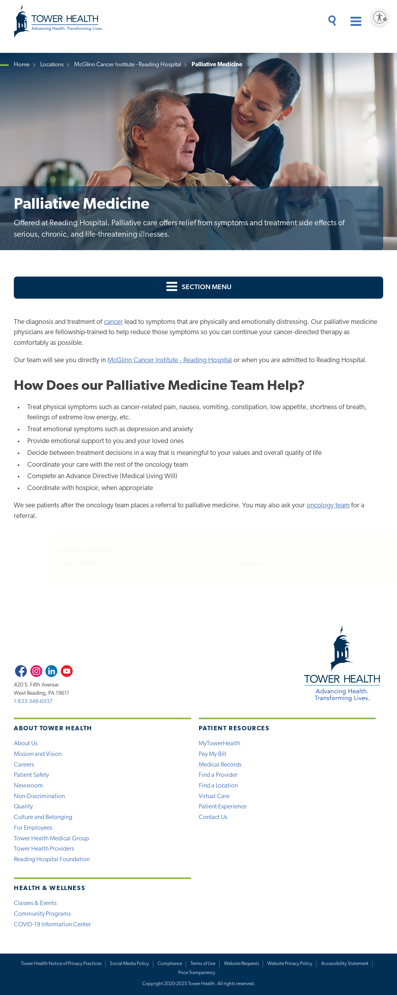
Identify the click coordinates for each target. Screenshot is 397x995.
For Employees (33, 828)
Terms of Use (202, 963)
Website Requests (241, 963)
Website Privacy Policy (289, 963)
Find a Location (218, 786)
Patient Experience (222, 807)
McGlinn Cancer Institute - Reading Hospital (127, 65)
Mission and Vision (38, 754)
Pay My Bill (212, 754)
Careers (24, 765)
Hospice (218, 563)
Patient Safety (31, 775)
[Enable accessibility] (379, 17)
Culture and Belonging (43, 817)
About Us (26, 744)
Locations (52, 65)
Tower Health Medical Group (51, 839)
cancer (113, 322)
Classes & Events (35, 903)
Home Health (45, 563)
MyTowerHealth (219, 744)
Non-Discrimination (39, 796)
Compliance (170, 963)
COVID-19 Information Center (52, 925)
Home (22, 65)
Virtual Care (214, 796)
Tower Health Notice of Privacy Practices (61, 963)
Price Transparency (196, 973)
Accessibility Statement (345, 963)
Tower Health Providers (44, 849)
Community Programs (42, 914)
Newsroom (28, 786)
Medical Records (220, 765)
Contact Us (213, 817)
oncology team (328, 505)
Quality (23, 807)
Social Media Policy (129, 963)
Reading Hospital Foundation (52, 860)
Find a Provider (218, 775)
